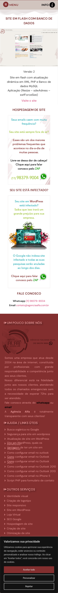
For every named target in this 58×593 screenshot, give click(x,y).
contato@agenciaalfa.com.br (32, 305)
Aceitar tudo (29, 569)
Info (45, 5)
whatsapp (43, 402)
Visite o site (29, 101)
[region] (29, 564)
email (8, 407)
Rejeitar (29, 586)
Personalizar (29, 578)
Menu (13, 5)
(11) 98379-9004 (35, 301)
